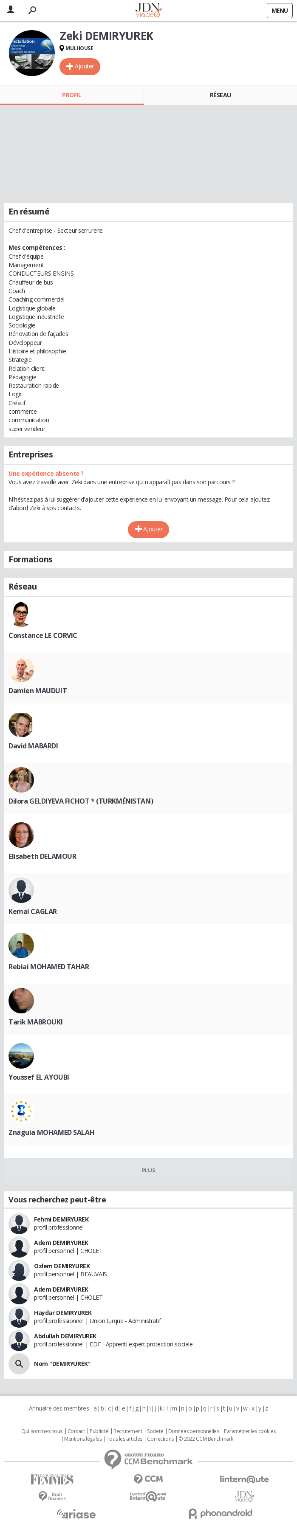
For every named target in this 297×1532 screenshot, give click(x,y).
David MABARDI (33, 745)
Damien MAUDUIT (37, 690)
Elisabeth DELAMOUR (42, 856)
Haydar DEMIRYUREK (63, 1313)
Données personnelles (193, 1431)
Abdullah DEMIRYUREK (65, 1336)
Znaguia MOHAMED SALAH (51, 1132)
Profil (71, 95)
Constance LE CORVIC (42, 635)
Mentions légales (83, 1439)
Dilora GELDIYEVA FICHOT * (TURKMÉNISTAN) (80, 801)
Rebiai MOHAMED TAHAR (48, 966)
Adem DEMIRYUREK (61, 1243)
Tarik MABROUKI (35, 1022)
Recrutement (127, 1431)
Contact (76, 1431)
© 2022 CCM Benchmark (205, 1439)
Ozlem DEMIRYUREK (62, 1266)
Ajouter (84, 66)
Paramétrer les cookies (250, 1431)
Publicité (99, 1431)
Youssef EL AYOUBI (38, 1077)
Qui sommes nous (41, 1431)
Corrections (160, 1439)
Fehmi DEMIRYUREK (61, 1219)
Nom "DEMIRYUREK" (62, 1364)
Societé (155, 1431)
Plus (148, 1170)
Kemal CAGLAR (32, 911)
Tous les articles (124, 1439)
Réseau (220, 95)
